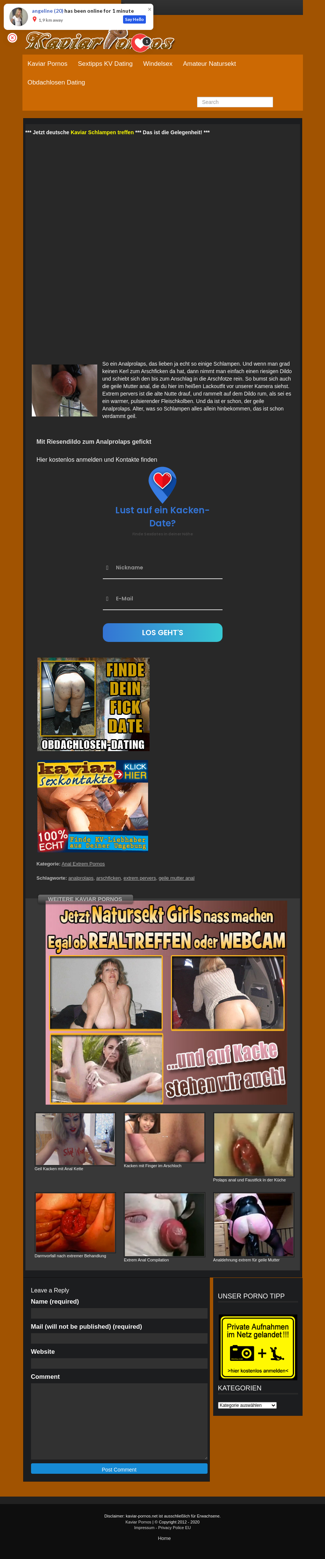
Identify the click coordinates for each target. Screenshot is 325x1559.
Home (164, 1538)
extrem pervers (139, 878)
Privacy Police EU (174, 1527)
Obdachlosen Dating (56, 82)
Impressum (144, 1527)
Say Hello (134, 19)
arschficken (108, 878)
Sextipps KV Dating (105, 63)
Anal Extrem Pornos (83, 864)
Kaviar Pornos (48, 63)
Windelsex (157, 63)
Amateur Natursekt (209, 63)
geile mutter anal (176, 878)
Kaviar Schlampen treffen (102, 132)
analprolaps (80, 878)
